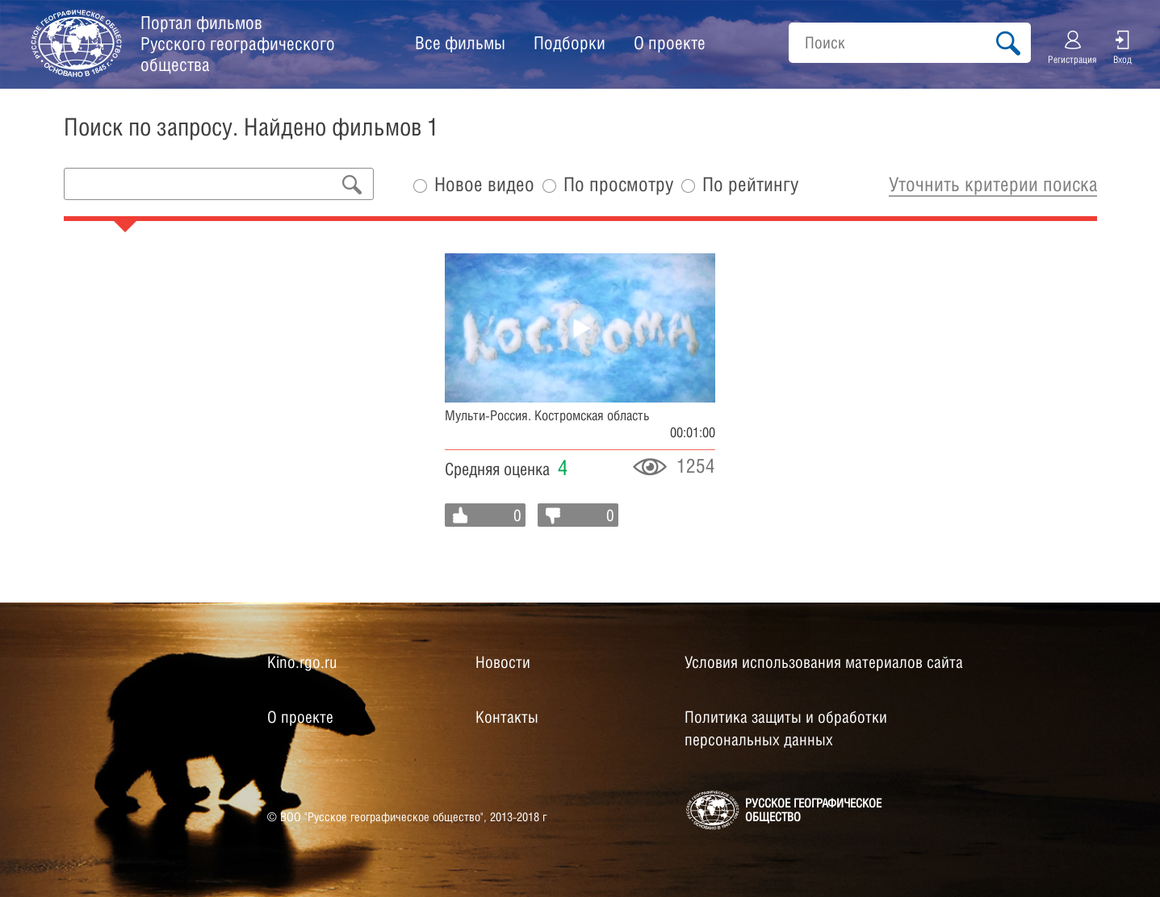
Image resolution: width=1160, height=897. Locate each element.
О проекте (670, 42)
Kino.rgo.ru (302, 662)
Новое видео (484, 184)
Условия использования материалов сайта (824, 662)
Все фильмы (460, 42)
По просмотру (618, 184)
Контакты (506, 717)
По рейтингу (750, 184)
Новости (502, 662)
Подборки (569, 42)
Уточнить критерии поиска (993, 184)
